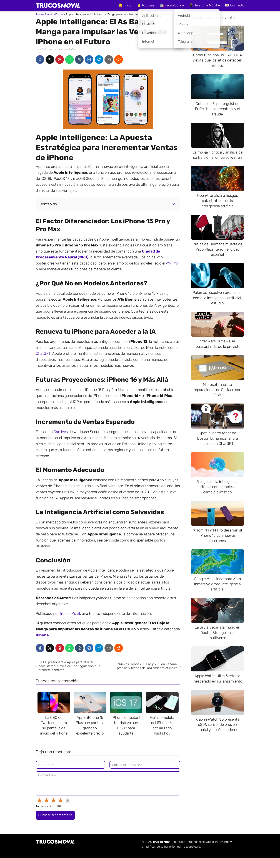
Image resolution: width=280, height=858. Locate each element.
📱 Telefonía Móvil (203, 5)
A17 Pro (172, 263)
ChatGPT (43, 353)
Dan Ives (61, 431)
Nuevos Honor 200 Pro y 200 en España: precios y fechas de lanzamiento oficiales (147, 666)
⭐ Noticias (145, 5)
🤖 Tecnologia (170, 5)
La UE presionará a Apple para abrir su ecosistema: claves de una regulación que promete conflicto (69, 666)
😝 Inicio (125, 5)
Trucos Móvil (69, 613)
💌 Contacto (234, 5)
